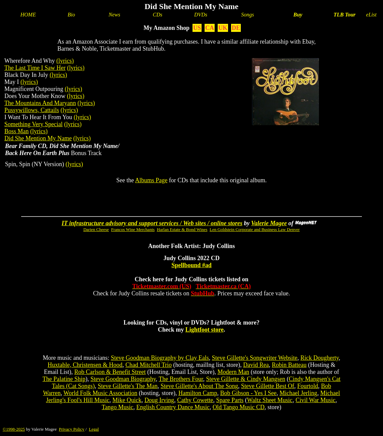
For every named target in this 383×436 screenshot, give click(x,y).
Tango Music (117, 407)
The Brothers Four (181, 379)
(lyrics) (65, 60)
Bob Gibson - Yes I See (248, 393)
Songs (247, 14)
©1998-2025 (14, 429)
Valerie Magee (269, 223)
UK (222, 28)
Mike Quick (126, 400)
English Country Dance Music (172, 407)
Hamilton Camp (197, 393)
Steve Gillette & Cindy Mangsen (245, 379)
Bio (71, 14)
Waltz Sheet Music (270, 400)
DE (236, 28)
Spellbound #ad (191, 265)
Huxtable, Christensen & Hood (85, 364)
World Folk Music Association (100, 393)
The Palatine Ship (64, 379)
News (114, 14)
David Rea (256, 364)
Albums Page (151, 180)
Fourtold (307, 386)
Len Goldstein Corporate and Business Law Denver (255, 229)
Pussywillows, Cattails (31, 110)
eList (371, 14)
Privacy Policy (71, 429)
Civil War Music (315, 400)
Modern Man (233, 372)
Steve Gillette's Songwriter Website (254, 357)
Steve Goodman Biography (123, 379)
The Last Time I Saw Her (34, 67)
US (197, 28)
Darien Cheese (96, 229)
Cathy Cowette (195, 400)
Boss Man (16, 131)
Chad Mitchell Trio (148, 364)
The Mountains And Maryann (40, 103)
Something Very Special (33, 124)
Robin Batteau (289, 364)
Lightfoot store (204, 329)
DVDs (200, 14)
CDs (157, 14)
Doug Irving (159, 400)
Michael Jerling (298, 393)
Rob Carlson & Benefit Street (110, 372)
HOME (28, 14)
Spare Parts (229, 400)
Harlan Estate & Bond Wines (182, 229)
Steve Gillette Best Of (267, 386)
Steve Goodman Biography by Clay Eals (160, 357)
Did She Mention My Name (38, 138)
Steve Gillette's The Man (127, 386)
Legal (94, 429)
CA (209, 28)
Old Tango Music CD (239, 407)
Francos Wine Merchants (133, 229)
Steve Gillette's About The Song (199, 386)
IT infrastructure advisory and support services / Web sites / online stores (152, 223)
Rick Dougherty (319, 357)
